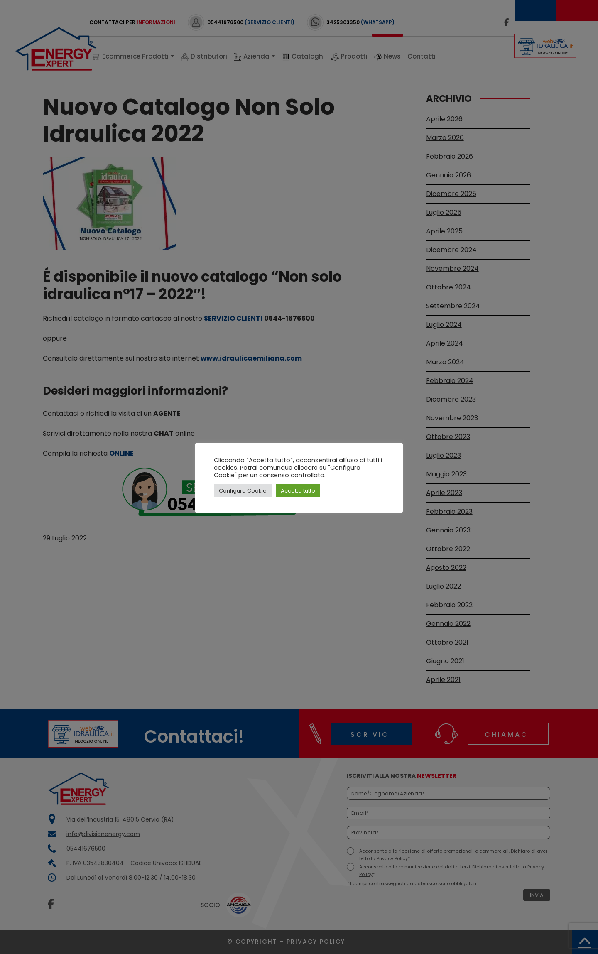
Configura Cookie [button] (243, 491)
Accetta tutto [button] (298, 491)
